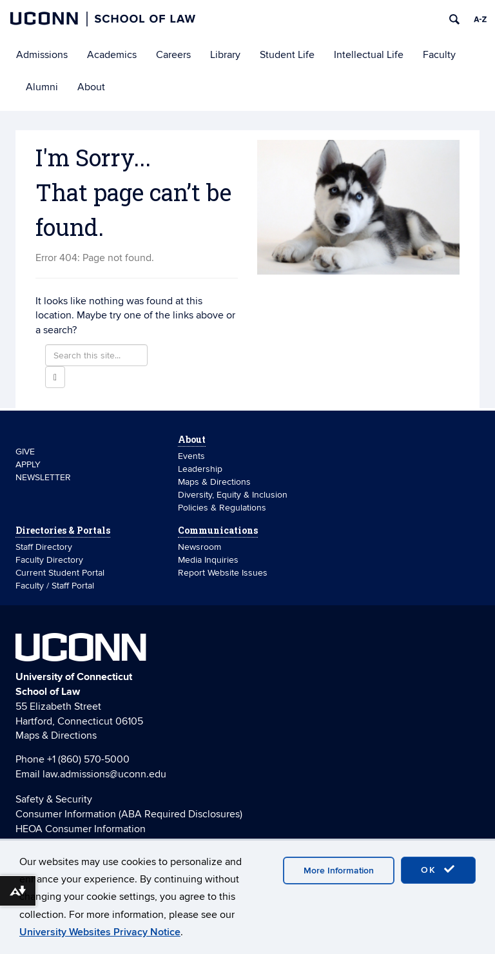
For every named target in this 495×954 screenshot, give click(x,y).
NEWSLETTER (43, 477)
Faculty (439, 54)
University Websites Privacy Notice (99, 932)
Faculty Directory (49, 559)
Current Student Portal (59, 572)
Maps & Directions (214, 481)
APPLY (28, 464)
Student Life (287, 54)
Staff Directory (43, 546)
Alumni (42, 87)
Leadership (200, 468)
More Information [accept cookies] (339, 870)
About (91, 87)
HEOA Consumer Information (80, 829)
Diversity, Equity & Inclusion (232, 494)
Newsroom (201, 546)
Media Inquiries (208, 559)
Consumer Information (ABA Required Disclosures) (128, 814)
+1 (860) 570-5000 (88, 759)
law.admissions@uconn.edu (104, 774)
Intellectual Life (368, 54)
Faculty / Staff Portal (54, 585)
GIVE (25, 451)
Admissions (42, 54)
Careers (173, 54)
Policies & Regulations (222, 507)
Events (191, 456)
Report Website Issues (222, 572)
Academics (112, 54)
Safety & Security (53, 799)
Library (225, 54)
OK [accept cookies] (438, 869)
